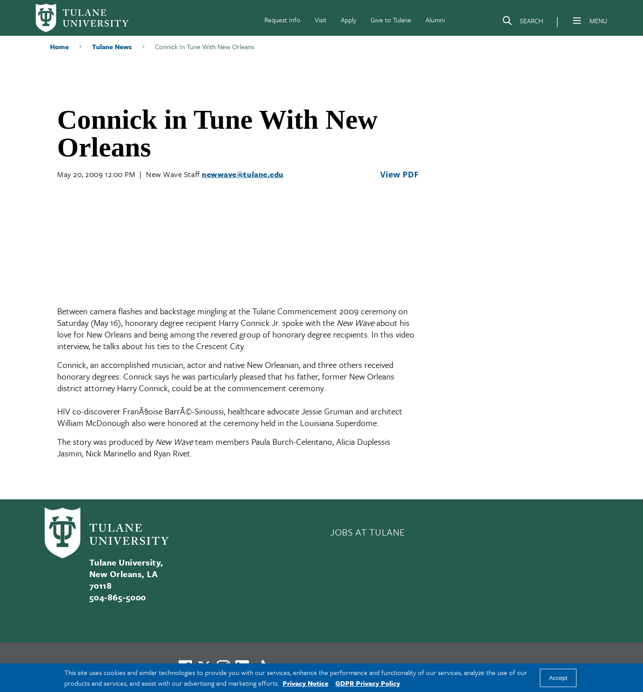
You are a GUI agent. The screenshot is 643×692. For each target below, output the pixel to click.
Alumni (435, 20)
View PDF (399, 174)
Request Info (282, 20)
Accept (558, 678)
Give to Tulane (391, 20)
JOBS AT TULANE (367, 532)
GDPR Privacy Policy (367, 683)
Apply (348, 20)
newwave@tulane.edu (243, 174)
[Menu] (577, 20)
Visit (320, 20)
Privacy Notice (305, 683)
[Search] (522, 22)
